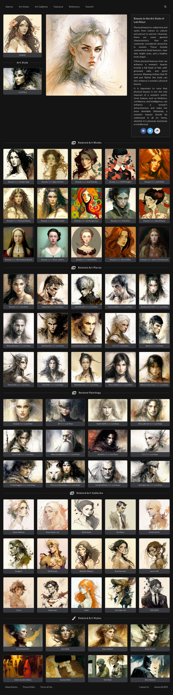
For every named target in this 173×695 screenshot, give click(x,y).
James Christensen (160, 260)
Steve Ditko (126, 260)
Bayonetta (12, 385)
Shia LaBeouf (12, 346)
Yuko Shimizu (159, 221)
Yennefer (46, 385)
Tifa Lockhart (113, 385)
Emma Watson (19, 532)
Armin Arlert (154, 532)
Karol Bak (65, 649)
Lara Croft (16, 454)
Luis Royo (23, 92)
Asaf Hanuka (92, 182)
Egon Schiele (58, 182)
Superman (46, 307)
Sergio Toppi (24, 182)
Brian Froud (150, 649)
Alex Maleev (150, 680)
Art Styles (24, 6)
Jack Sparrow (143, 485)
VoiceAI (89, 6)
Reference (74, 6)
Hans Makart (107, 649)
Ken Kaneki (80, 307)
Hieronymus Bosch (24, 260)
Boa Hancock (80, 385)
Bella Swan (86, 532)
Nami (86, 610)
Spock (147, 346)
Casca (18, 610)
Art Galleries (41, 6)
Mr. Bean (120, 532)
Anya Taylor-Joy (52, 532)
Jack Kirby (160, 182)
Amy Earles (92, 260)
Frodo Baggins (16, 485)
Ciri (114, 346)
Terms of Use (46, 687)
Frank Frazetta (58, 221)
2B (59, 424)
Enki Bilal (126, 221)
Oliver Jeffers (58, 260)
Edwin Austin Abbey (22, 680)
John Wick (154, 610)
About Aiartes (11, 687)
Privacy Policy (29, 687)
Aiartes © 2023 (161, 687)
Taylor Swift (101, 424)
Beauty (22, 55)
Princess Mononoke (58, 485)
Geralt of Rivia (101, 485)
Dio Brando (46, 346)
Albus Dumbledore (59, 454)
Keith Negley (125, 182)
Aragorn (18, 571)
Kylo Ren (101, 454)
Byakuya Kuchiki (148, 307)
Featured (58, 6)
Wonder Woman (86, 571)
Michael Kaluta (24, 221)
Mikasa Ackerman (147, 385)
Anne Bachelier (23, 649)
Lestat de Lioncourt (80, 346)
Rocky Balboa (113, 307)
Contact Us (144, 687)
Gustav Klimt (65, 680)
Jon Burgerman (91, 221)
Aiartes (9, 6)
